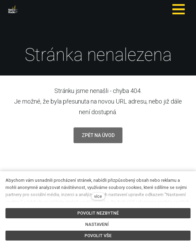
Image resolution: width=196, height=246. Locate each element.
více (98, 196)
